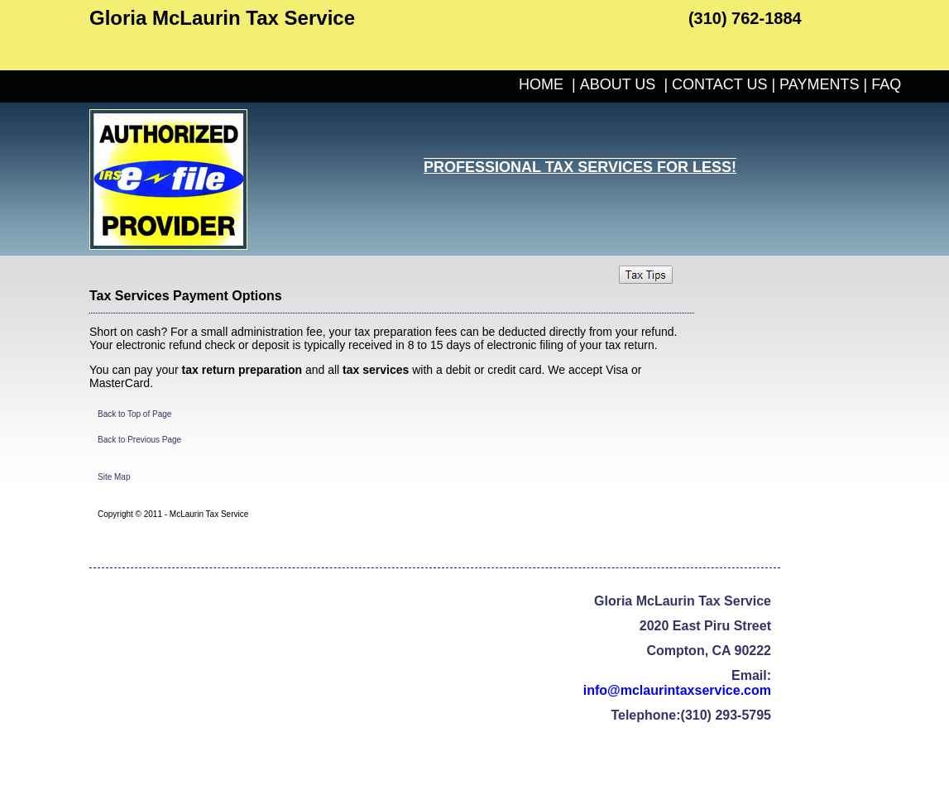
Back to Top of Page (134, 414)
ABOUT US (618, 84)
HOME (541, 84)
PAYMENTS (819, 84)
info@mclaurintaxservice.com (677, 690)
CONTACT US (719, 84)
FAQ (886, 84)
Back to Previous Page (139, 439)
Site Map (114, 476)
